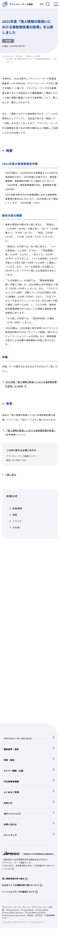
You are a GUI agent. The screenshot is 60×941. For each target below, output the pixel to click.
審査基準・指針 (11, 749)
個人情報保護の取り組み (13, 878)
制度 (15, 514)
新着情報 (17, 508)
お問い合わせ (10, 824)
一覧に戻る (10, 474)
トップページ (7, 56)
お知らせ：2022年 (33, 56)
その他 (16, 527)
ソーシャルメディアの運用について (18, 891)
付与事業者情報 (11, 781)
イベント (17, 521)
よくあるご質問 (11, 792)
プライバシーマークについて (18, 738)
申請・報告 (9, 759)
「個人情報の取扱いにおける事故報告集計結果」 (30, 430)
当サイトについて (12, 813)
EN (41, 4)
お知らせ (19, 56)
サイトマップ (10, 835)
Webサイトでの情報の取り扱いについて (20, 885)
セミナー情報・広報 (13, 770)
